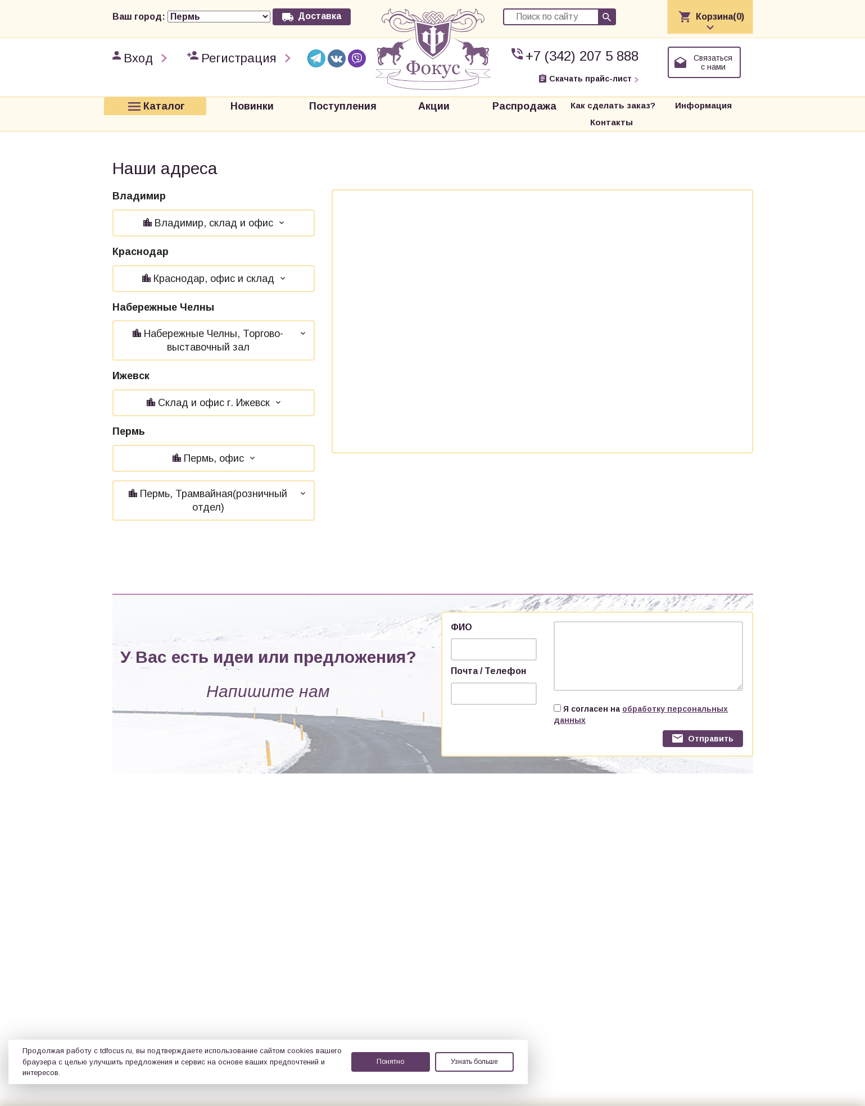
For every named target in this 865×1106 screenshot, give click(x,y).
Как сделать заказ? (557, 105)
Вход (138, 58)
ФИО (461, 610)
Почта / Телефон (488, 654)
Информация (647, 105)
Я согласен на (641, 698)
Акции (391, 105)
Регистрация (239, 58)
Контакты (720, 105)
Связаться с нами (713, 62)
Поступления (309, 105)
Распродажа (474, 105)
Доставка (319, 16)
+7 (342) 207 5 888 (582, 55)
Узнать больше (474, 1062)
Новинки (226, 105)
